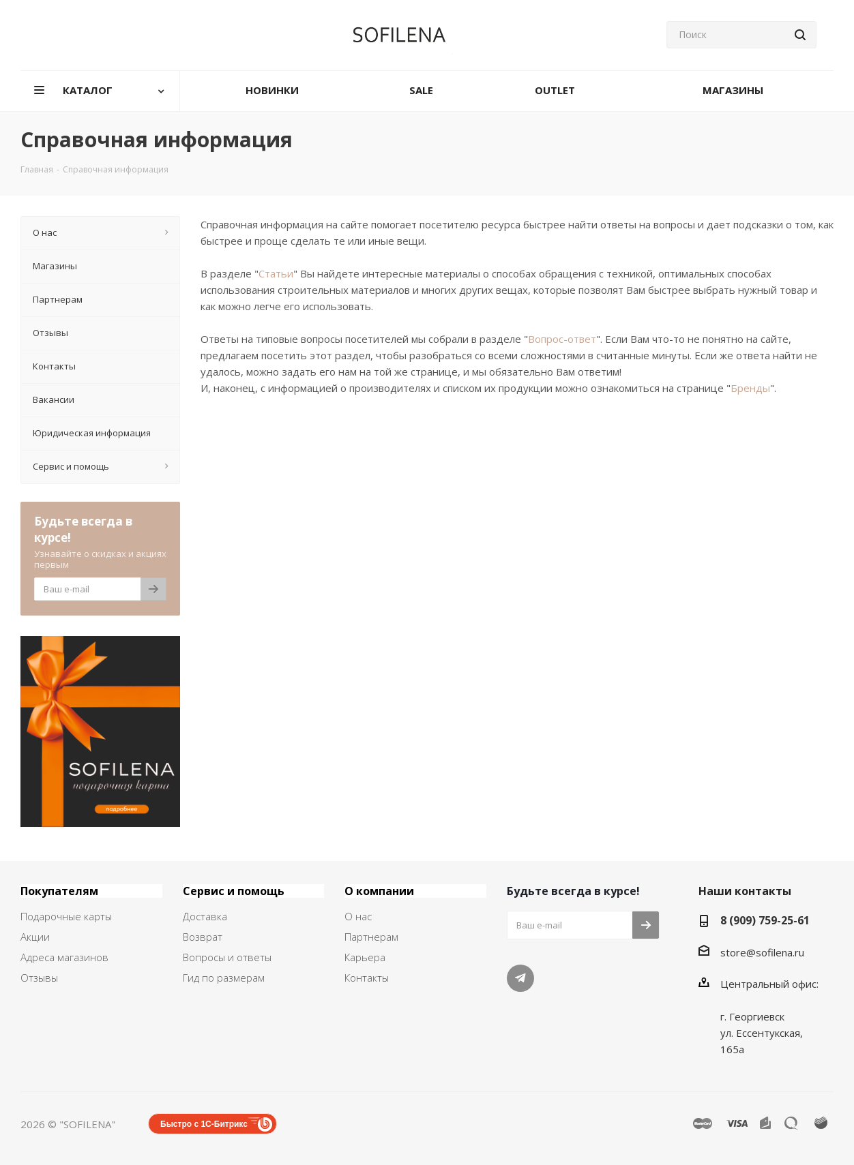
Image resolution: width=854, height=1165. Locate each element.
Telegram (520, 978)
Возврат (202, 936)
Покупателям (59, 891)
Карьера (364, 957)
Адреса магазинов (64, 957)
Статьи (276, 273)
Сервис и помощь (233, 891)
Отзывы (39, 977)
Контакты (366, 977)
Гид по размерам (224, 977)
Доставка (205, 916)
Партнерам (371, 936)
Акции (35, 936)
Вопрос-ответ (562, 339)
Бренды (750, 388)
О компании (379, 891)
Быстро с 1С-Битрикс (204, 1124)
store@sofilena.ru (762, 952)
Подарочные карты (66, 916)
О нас (358, 916)
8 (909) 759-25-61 (765, 920)
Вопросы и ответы (227, 957)
